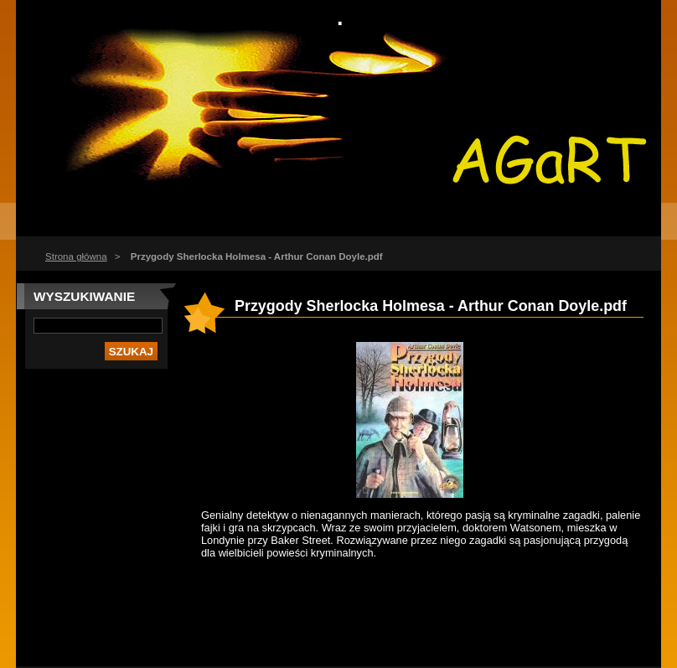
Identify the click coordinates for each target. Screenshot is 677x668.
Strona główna (76, 256)
